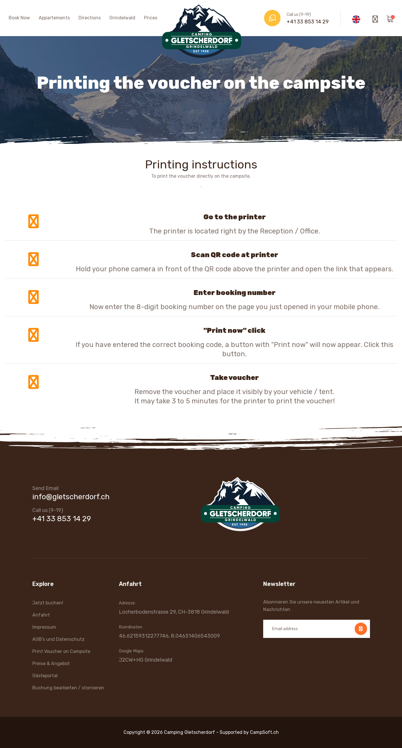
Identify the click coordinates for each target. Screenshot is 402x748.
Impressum (44, 627)
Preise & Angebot (51, 663)
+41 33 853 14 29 (308, 21)
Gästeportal (45, 675)
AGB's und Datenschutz (58, 639)
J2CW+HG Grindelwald (145, 660)
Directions (89, 18)
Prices (150, 18)
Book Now (19, 18)
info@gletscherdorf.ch (71, 496)
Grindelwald (122, 18)
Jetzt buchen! (47, 603)
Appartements (54, 18)
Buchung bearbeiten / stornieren (68, 688)
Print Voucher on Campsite (61, 651)
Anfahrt (41, 615)
